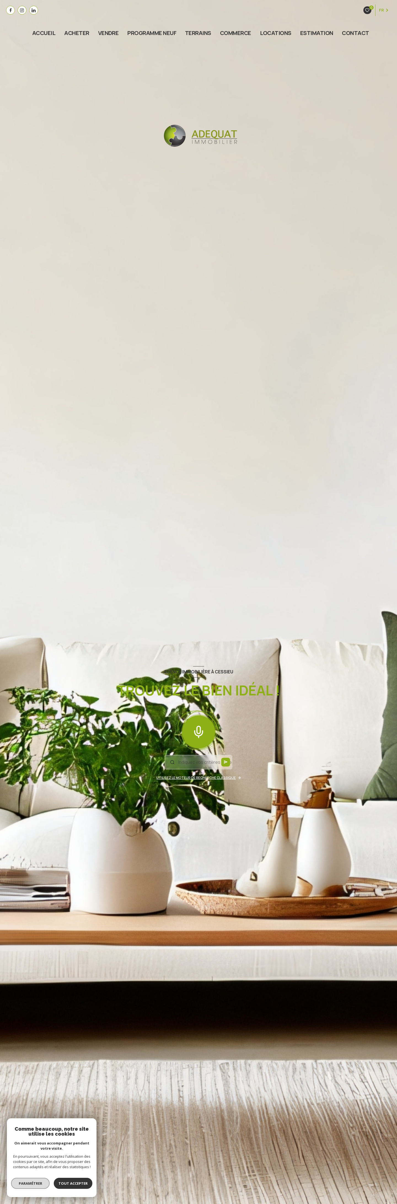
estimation (316, 33)
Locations (275, 33)
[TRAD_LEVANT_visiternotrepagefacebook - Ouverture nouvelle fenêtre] (10, 10)
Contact (355, 33)
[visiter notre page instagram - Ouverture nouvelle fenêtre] (22, 10)
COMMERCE (235, 33)
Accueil (43, 33)
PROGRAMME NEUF (152, 33)
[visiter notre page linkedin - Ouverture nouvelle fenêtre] (33, 10)
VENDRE (108, 33)
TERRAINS (198, 33)
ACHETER (76, 33)
